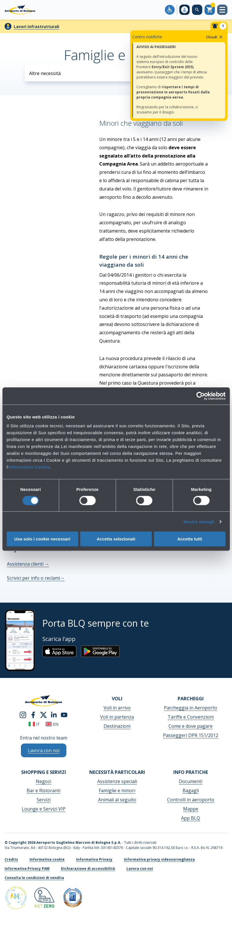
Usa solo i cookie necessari (42, 538)
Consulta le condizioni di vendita (34, 877)
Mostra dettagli (198, 521)
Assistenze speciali (117, 781)
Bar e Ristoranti (43, 790)
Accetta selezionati (116, 538)
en (51, 724)
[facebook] (33, 714)
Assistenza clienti (28, 564)
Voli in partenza (117, 717)
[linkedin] (53, 714)
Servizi (44, 800)
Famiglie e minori (117, 790)
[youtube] (64, 714)
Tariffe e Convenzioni (191, 717)
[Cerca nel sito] (197, 10)
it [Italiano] (34, 724)
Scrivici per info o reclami (36, 578)
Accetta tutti (189, 538)
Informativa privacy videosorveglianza (159, 859)
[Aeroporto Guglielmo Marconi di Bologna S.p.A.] (20, 9)
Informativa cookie (47, 859)
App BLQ (190, 818)
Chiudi (214, 37)
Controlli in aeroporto (190, 800)
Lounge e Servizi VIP (44, 809)
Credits (11, 859)
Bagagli (191, 790)
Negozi (43, 781)
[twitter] (43, 714)
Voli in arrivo (117, 708)
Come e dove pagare (190, 726)
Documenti (190, 781)
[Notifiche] (218, 26)
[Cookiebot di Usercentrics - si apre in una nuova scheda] (200, 396)
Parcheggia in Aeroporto (190, 708)
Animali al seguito (117, 800)
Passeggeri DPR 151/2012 (190, 735)
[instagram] (22, 714)
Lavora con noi (139, 868)
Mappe (190, 809)
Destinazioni (117, 726)
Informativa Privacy (94, 859)
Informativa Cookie (29, 467)
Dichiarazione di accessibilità (88, 868)
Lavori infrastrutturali (36, 26)
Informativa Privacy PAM (27, 868)
